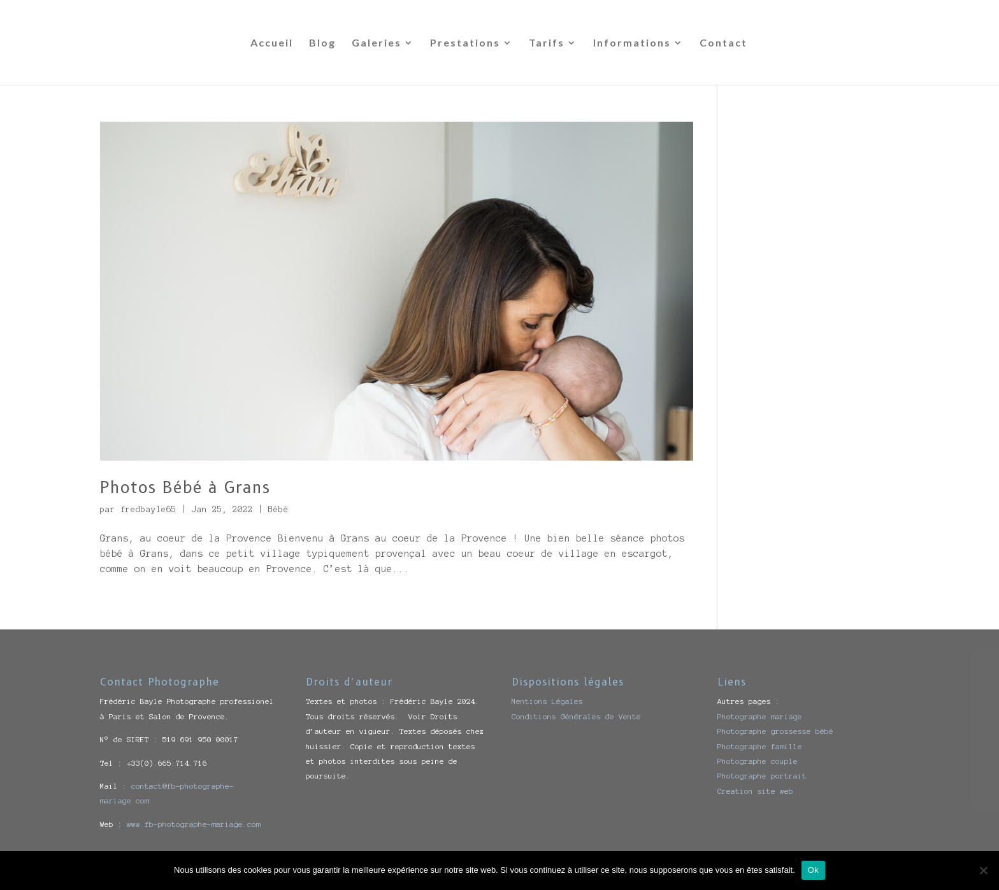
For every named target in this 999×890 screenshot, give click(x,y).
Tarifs (546, 43)
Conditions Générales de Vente (576, 716)
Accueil (271, 43)
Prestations (465, 43)
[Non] (983, 870)
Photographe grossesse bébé (775, 731)
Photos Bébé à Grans (185, 487)
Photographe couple (757, 761)
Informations (632, 43)
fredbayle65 (148, 509)
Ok (813, 870)
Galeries (376, 43)
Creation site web (755, 791)
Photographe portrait (762, 776)
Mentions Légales (547, 701)
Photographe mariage (759, 716)
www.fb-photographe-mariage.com (194, 824)
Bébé (278, 509)
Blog (322, 43)
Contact (723, 43)
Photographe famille (759, 746)
